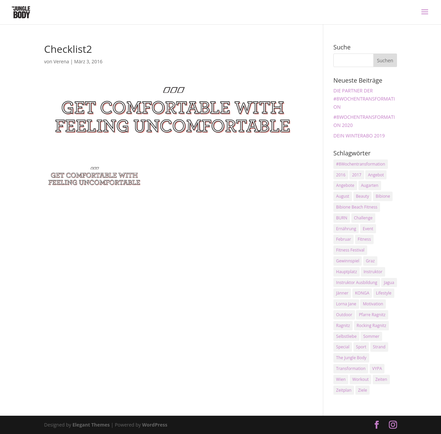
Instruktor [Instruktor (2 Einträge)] (372, 272)
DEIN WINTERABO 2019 (359, 135)
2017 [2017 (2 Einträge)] (356, 175)
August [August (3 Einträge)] (342, 196)
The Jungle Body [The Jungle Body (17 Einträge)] (351, 358)
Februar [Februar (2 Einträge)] (343, 239)
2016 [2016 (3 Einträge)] (340, 175)
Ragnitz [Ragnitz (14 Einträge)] (343, 325)
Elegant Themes (91, 424)
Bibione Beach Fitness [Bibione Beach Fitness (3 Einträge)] (356, 207)
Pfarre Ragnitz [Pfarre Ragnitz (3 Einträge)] (372, 315)
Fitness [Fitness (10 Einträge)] (364, 239)
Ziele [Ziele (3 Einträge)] (362, 390)
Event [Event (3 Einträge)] (368, 229)
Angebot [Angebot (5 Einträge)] (376, 175)
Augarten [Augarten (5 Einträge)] (369, 185)
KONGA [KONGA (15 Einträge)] (362, 293)
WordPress (155, 424)
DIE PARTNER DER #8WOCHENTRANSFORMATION (364, 98)
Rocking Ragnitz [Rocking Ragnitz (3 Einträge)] (372, 325)
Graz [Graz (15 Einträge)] (370, 261)
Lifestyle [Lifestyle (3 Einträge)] (384, 293)
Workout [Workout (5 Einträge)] (360, 379)
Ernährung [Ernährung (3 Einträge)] (346, 229)
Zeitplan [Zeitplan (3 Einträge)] (343, 390)
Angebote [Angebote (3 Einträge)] (345, 185)
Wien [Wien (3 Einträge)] (341, 379)
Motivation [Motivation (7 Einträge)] (373, 304)
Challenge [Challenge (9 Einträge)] (363, 218)
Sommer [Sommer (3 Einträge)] (371, 336)
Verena (61, 61)
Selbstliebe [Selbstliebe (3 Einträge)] (346, 336)
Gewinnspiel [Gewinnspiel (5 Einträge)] (347, 261)
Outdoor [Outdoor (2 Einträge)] (344, 315)
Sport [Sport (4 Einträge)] (361, 347)
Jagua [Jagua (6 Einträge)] (389, 282)
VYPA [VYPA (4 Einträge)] (377, 368)
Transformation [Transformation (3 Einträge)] (351, 368)
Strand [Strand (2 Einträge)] (379, 347)
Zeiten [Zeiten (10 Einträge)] (381, 379)
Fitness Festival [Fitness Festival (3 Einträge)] (350, 250)
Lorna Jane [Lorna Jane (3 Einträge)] (346, 304)
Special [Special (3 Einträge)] (342, 347)
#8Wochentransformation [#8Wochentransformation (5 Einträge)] (360, 164)
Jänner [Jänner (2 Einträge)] (342, 293)
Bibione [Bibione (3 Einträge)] (383, 196)
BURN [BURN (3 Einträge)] (341, 218)
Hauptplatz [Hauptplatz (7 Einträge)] (346, 272)
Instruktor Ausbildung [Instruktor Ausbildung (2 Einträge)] (356, 282)
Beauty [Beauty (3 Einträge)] (362, 196)
